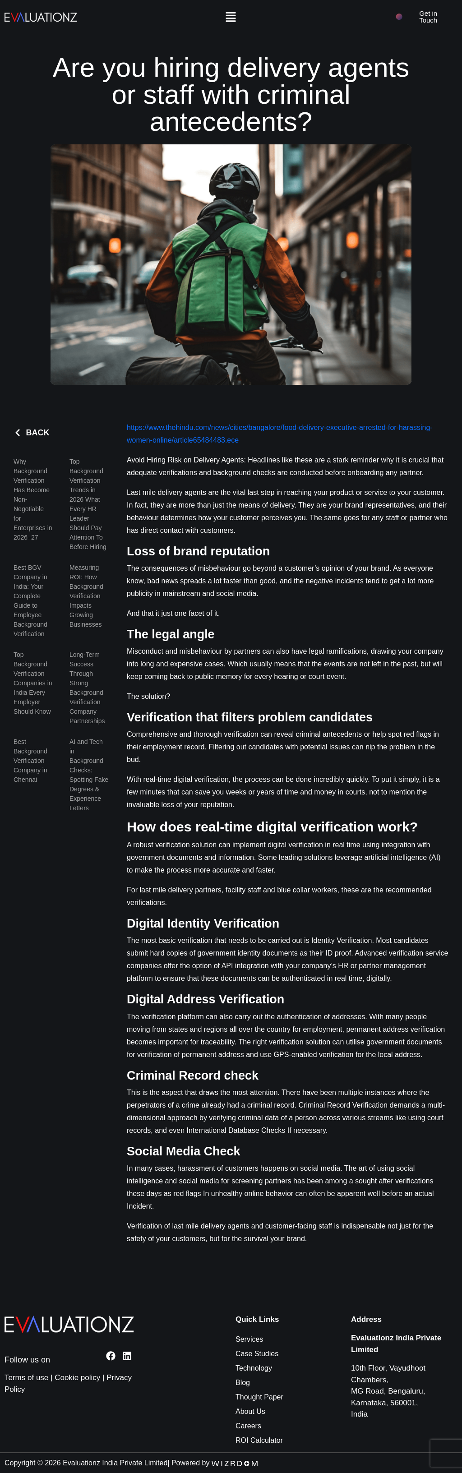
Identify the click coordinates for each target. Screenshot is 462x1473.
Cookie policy (77, 1377)
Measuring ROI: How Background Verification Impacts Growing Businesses (86, 596)
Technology (254, 1368)
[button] (231, 17)
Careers (248, 1426)
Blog (243, 1382)
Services (249, 1339)
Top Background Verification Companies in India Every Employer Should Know (33, 683)
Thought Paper (259, 1397)
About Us (250, 1411)
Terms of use (26, 1377)
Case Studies (257, 1354)
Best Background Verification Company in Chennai (30, 760)
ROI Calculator (259, 1440)
